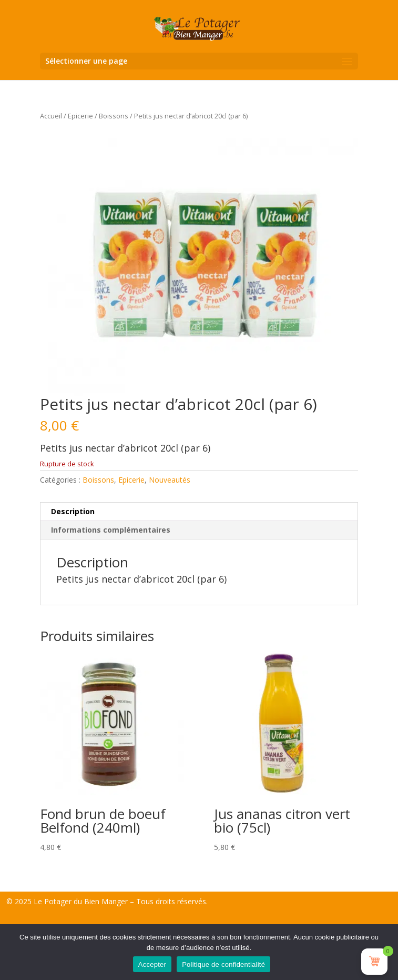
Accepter (152, 964)
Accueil (51, 116)
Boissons (113, 116)
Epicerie (80, 116)
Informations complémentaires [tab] (110, 530)
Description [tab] (73, 511)
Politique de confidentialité (223, 964)
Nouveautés (169, 480)
